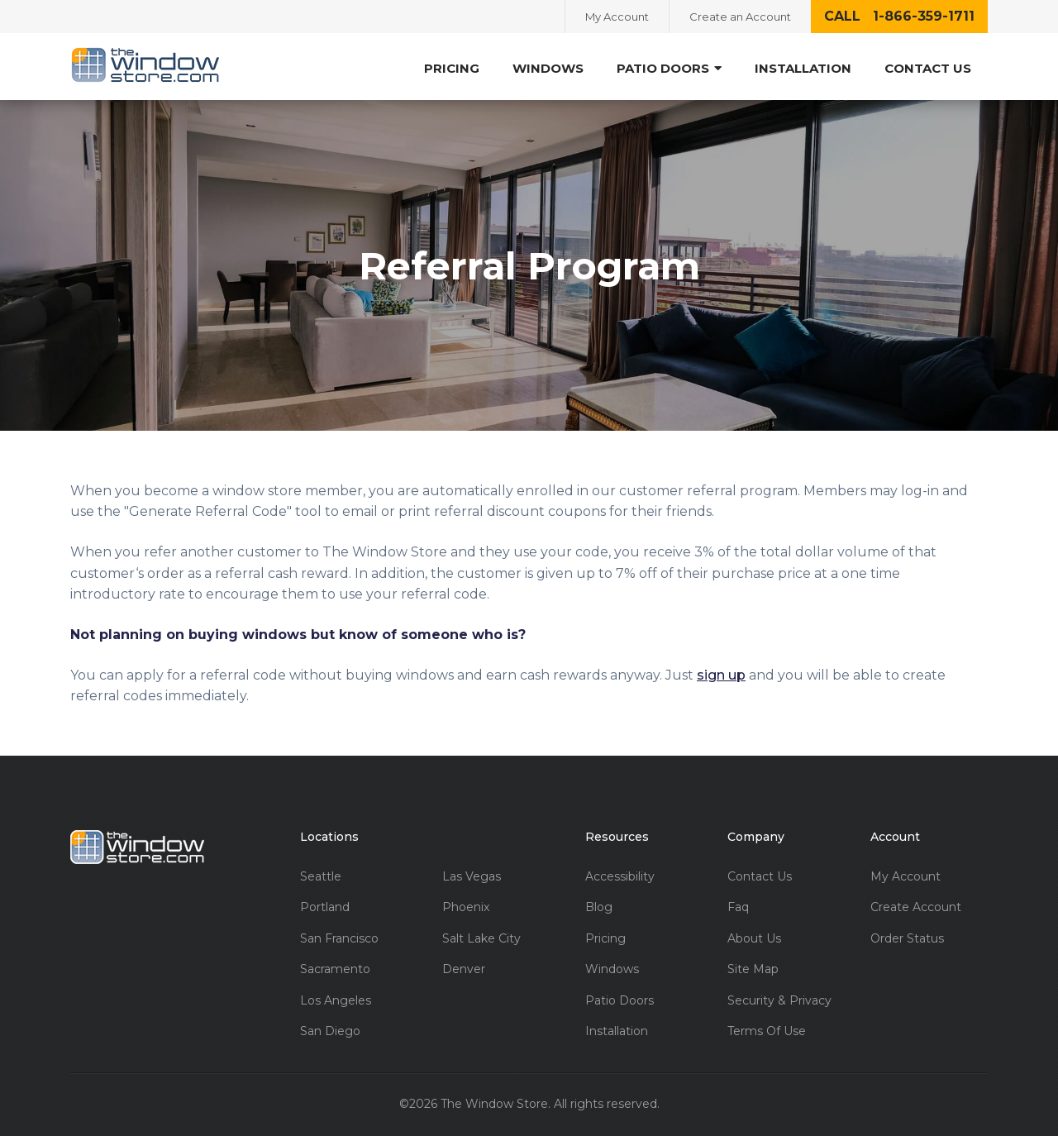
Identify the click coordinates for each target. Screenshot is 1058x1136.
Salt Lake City (481, 939)
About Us (754, 939)
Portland (325, 907)
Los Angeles (335, 1001)
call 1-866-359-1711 (899, 16)
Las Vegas (471, 877)
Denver (463, 969)
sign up (721, 675)
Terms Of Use (766, 1031)
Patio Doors (669, 68)
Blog (598, 907)
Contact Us (927, 68)
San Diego (330, 1031)
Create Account (915, 907)
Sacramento (335, 969)
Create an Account (740, 16)
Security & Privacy (779, 1001)
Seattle (320, 877)
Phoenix (465, 907)
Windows (548, 68)
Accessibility (620, 877)
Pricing (451, 68)
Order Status (907, 939)
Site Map (753, 969)
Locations (329, 837)
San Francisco (339, 939)
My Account (617, 16)
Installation (803, 68)
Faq (738, 907)
